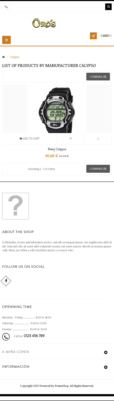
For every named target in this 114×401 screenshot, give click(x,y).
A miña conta (15, 352)
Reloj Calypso (57, 149)
